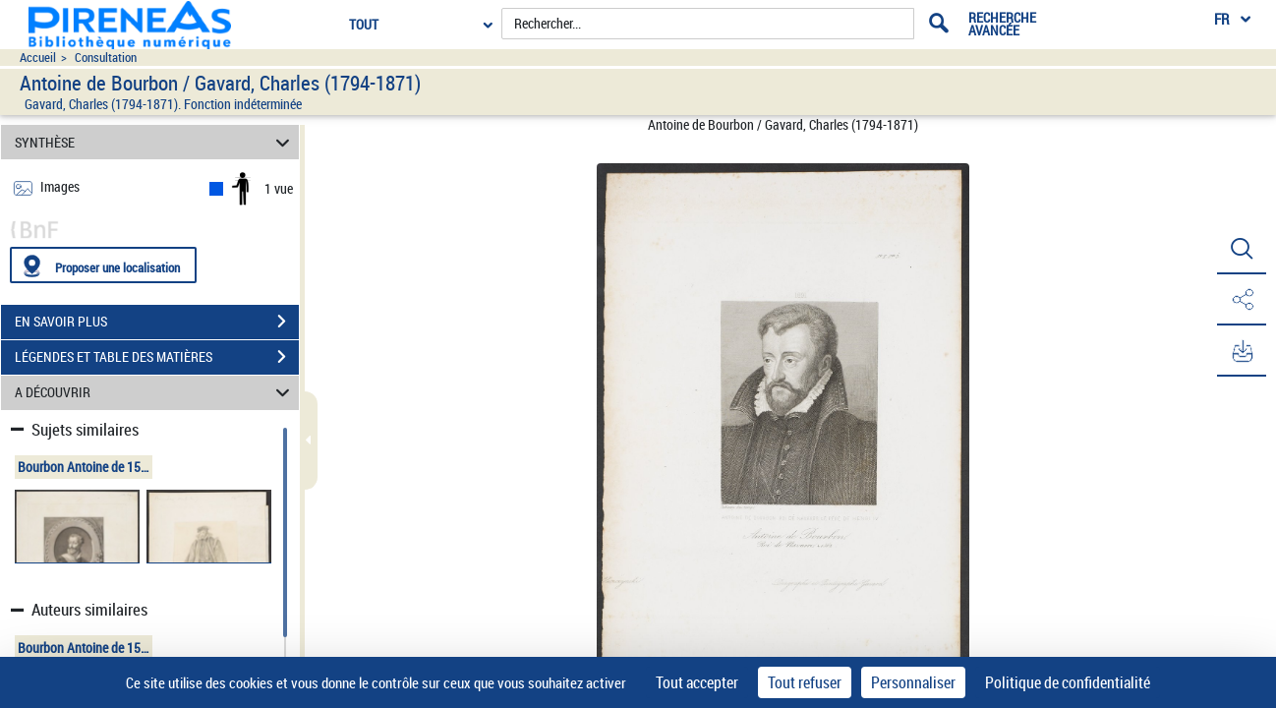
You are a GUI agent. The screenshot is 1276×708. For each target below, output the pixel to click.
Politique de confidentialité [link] (1067, 682)
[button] (1241, 248)
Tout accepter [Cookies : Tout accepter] (697, 682)
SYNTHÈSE (155, 142)
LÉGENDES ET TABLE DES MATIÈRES (157, 357)
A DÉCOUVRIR (155, 393)
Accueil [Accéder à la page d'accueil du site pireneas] (38, 57)
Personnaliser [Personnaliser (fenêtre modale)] (913, 682)
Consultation (106, 57)
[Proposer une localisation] (103, 265)
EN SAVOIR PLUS (157, 321)
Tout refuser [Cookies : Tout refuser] (804, 682)
